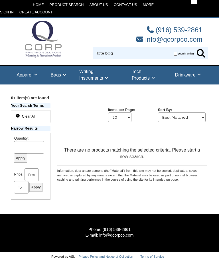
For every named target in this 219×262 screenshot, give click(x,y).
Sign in (7, 12)
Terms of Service (152, 256)
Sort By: (165, 110)
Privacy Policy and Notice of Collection (106, 256)
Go (201, 53)
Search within (185, 53)
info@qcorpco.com (173, 39)
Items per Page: (121, 110)
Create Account (36, 12)
